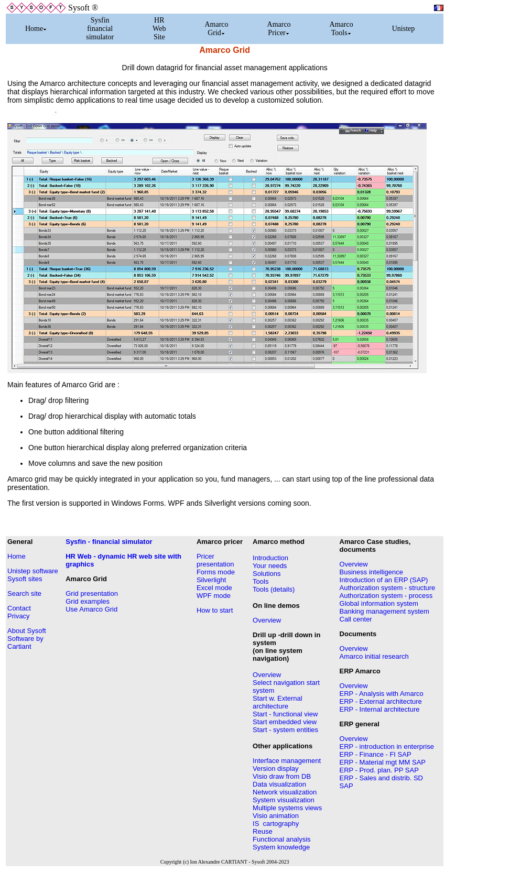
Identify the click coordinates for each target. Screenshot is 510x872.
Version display (275, 768)
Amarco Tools (341, 28)
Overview (267, 620)
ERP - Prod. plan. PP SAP (379, 770)
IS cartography (276, 823)
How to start (215, 610)
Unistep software (32, 571)
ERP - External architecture (381, 701)
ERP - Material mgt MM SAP (383, 762)
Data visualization (279, 784)
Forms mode (216, 572)
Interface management (287, 761)
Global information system (379, 603)
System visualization (283, 800)
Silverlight (211, 580)
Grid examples (88, 601)
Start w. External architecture (277, 702)
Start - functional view (285, 714)
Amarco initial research (374, 656)
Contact (19, 608)
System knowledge (281, 847)
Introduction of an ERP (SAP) (384, 580)
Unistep (403, 28)
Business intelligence (371, 572)
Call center (356, 619)
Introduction (270, 558)
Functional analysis (282, 839)
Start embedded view (285, 722)
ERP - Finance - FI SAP (375, 754)
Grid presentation (92, 593)
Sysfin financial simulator (100, 28)
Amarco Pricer (279, 28)
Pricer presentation (215, 560)
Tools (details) (274, 589)
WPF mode (214, 596)
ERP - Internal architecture (380, 709)
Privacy (18, 616)
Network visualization (285, 792)
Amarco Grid (216, 28)
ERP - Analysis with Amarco (382, 693)
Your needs (270, 566)
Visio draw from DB (282, 776)
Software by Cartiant (25, 642)
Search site (24, 593)
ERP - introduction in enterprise (387, 746)
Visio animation (276, 816)
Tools (260, 581)
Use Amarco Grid (91, 609)
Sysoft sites (24, 579)
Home (36, 28)
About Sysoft (26, 631)
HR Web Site (159, 28)
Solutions (266, 573)
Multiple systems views (287, 808)
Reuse (263, 831)
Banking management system (384, 611)
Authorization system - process (386, 596)
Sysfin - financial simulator (109, 542)
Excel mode (214, 588)
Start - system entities (285, 730)
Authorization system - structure (388, 588)
